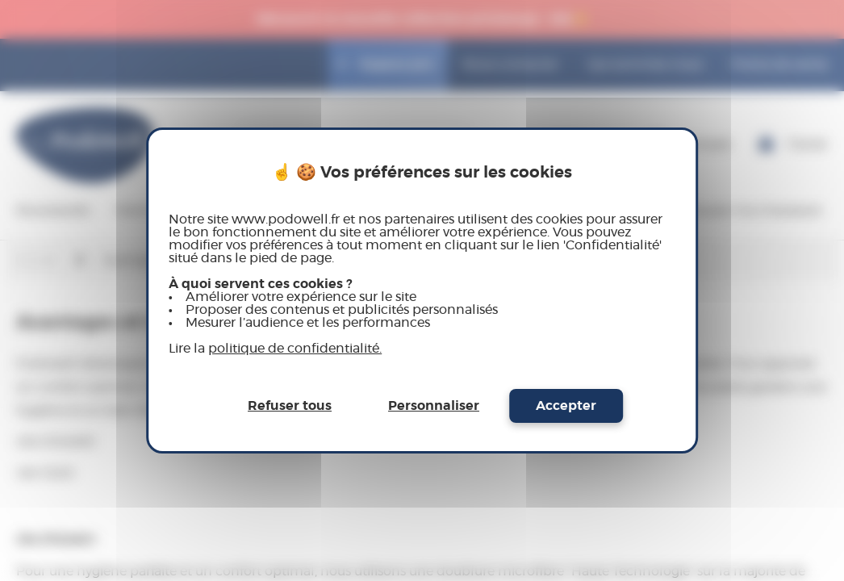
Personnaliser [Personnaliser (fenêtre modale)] (433, 405)
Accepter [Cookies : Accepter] (566, 405)
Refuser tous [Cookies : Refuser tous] (290, 405)
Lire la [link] (275, 348)
